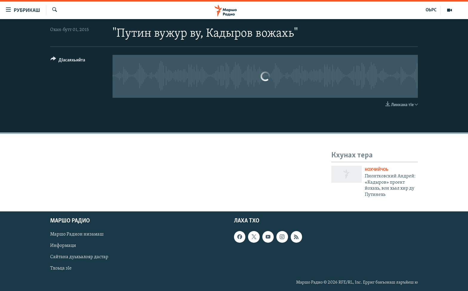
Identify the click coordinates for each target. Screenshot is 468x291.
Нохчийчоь (376, 170)
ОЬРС (431, 10)
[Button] (67, 61)
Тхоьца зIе (61, 268)
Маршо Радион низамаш (77, 234)
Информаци (63, 245)
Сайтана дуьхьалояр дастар (79, 257)
